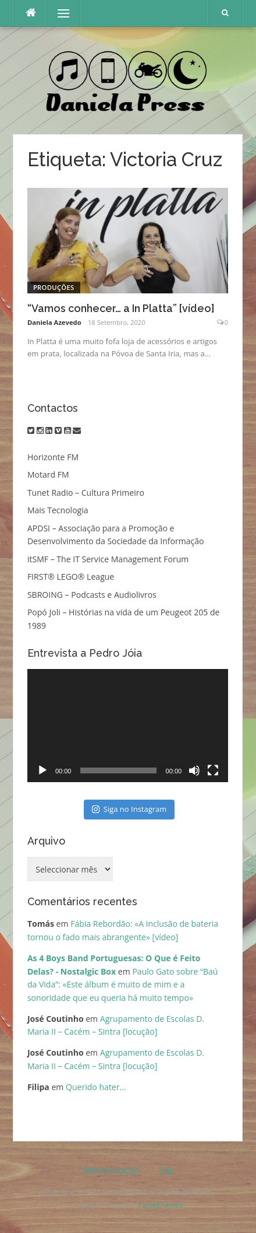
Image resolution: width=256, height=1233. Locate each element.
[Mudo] (194, 770)
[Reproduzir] (42, 770)
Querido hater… (96, 1086)
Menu (58, 13)
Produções (53, 287)
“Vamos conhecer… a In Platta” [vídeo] (121, 308)
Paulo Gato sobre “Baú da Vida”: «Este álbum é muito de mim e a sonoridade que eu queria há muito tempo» (122, 984)
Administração (111, 1170)
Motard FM (48, 474)
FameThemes (160, 1205)
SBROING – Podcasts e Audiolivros (92, 594)
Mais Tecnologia (57, 510)
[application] (127, 725)
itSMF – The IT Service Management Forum (108, 559)
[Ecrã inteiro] (213, 770)
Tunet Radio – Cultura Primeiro (85, 492)
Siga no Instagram (129, 809)
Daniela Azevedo (54, 322)
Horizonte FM (53, 457)
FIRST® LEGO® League (70, 576)
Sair (166, 1170)
